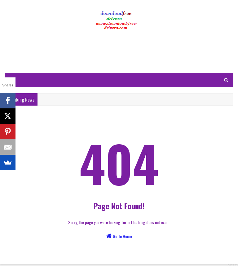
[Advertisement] (119, 53)
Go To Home (119, 236)
